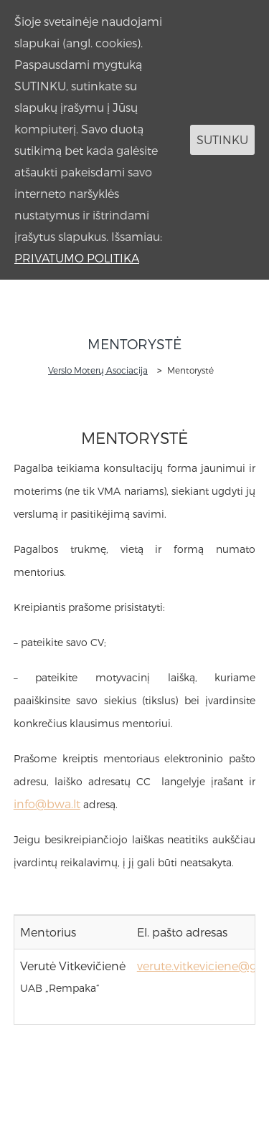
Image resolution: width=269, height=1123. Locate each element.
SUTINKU (222, 139)
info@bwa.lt (47, 803)
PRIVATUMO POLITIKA (76, 258)
